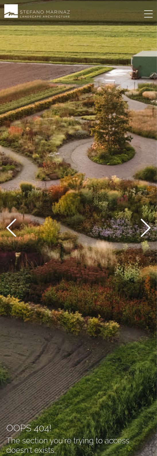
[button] (11, 229)
